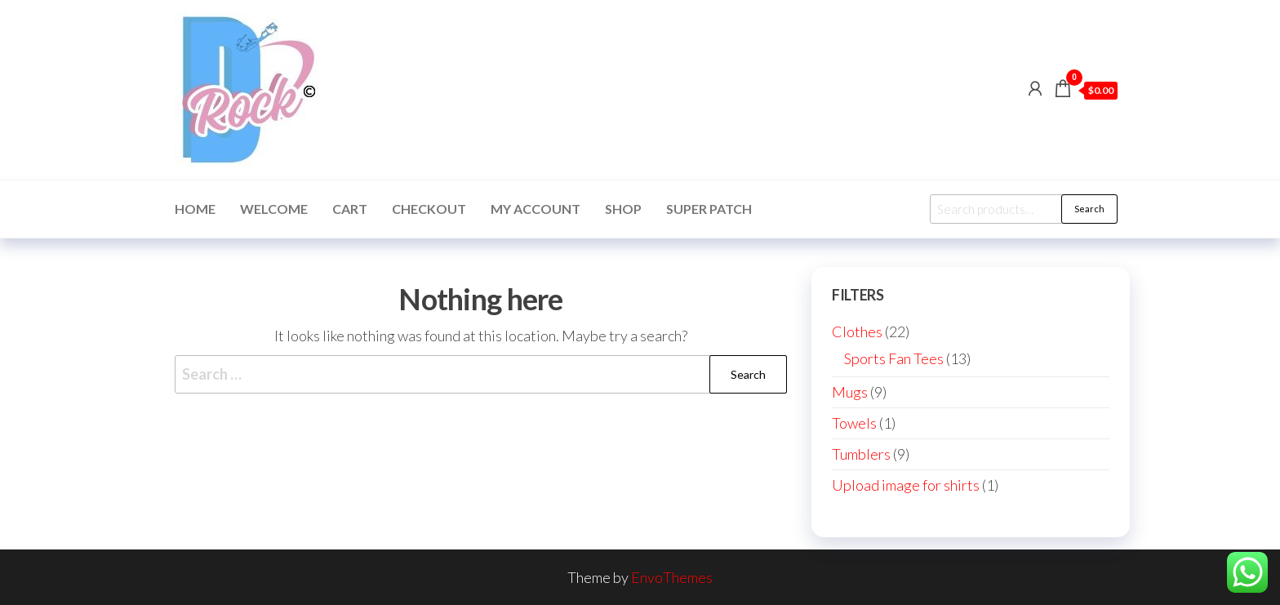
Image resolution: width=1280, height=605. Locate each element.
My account (535, 208)
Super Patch (709, 208)
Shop (623, 208)
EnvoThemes (672, 577)
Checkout (429, 208)
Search (1089, 208)
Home (195, 208)
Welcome (274, 208)
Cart (349, 208)
